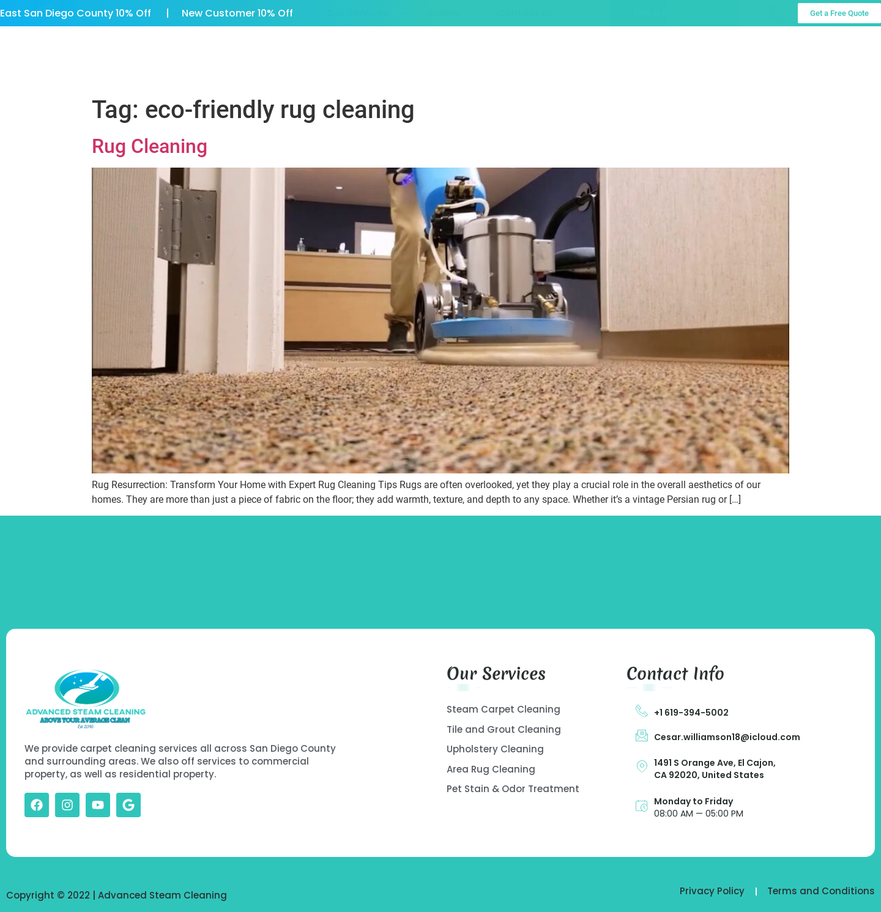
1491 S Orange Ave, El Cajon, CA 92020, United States (715, 769)
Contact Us (525, 60)
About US (267, 60)
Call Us (815, 54)
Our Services (357, 60)
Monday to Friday (693, 801)
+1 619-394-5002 (691, 712)
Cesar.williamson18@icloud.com (727, 737)
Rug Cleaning (149, 146)
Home (192, 60)
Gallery (442, 60)
